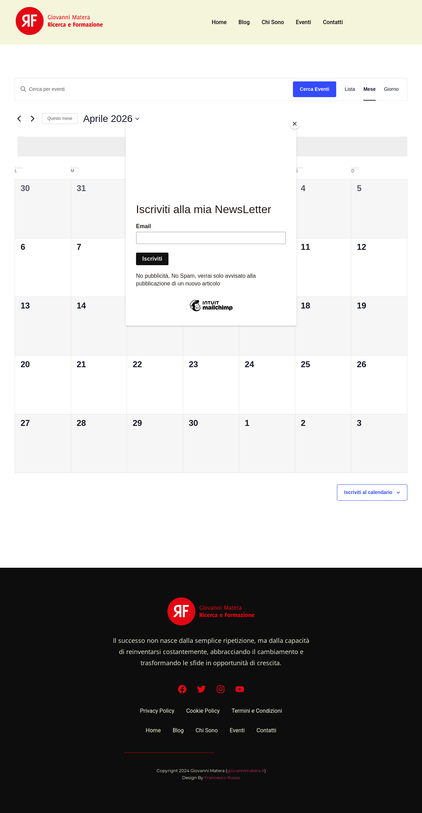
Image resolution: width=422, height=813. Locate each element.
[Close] (294, 123)
